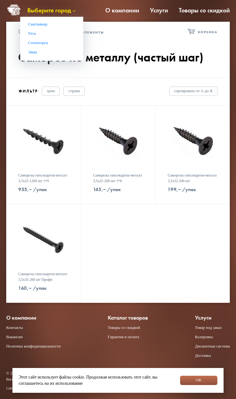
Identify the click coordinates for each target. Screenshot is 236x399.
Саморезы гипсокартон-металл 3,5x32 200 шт (192, 178)
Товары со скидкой (204, 10)
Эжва (32, 52)
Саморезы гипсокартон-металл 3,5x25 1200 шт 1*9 (42, 178)
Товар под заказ (208, 327)
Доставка (203, 355)
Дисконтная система (212, 346)
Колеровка (204, 336)
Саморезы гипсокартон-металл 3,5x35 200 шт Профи (42, 277)
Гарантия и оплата (123, 336)
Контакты (14, 327)
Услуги (159, 10)
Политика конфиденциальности (33, 346)
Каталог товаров (128, 318)
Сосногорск (38, 42)
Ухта (32, 33)
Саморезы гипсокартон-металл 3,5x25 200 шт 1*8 (117, 178)
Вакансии (14, 336)
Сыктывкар (38, 24)
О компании (122, 10)
